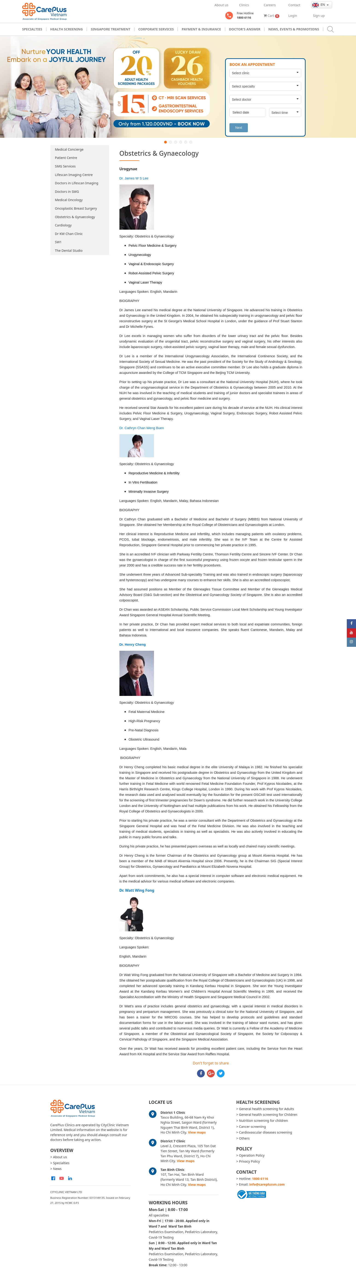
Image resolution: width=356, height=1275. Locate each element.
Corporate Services (156, 29)
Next (238, 127)
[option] (178, 87)
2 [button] (170, 142)
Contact (294, 5)
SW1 (58, 242)
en (319, 4)
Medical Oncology (69, 200)
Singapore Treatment (110, 29)
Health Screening (66, 29)
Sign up (319, 15)
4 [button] (180, 142)
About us (221, 5)
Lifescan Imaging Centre (74, 175)
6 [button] (190, 142)
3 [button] (175, 142)
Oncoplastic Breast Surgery (76, 208)
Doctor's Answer (244, 29)
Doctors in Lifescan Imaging (76, 183)
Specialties (32, 29)
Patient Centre (66, 157)
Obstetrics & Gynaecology (75, 217)
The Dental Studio (69, 250)
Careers (270, 5)
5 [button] (185, 142)
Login (292, 15)
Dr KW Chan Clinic (69, 234)
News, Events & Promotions (293, 29)
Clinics (244, 5)
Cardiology (63, 225)
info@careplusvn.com (267, 1184)
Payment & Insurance (201, 29)
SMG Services (65, 166)
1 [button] (165, 142)
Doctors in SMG (67, 191)
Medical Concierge (69, 149)
